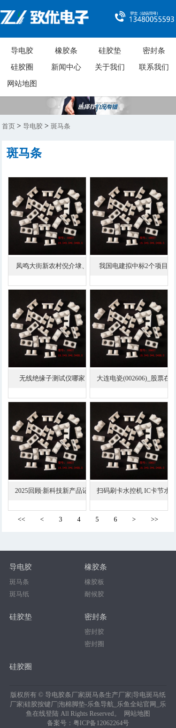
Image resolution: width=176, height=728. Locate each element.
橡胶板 (94, 582)
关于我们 (110, 67)
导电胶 (22, 51)
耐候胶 (94, 594)
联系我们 (154, 67)
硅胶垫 (110, 51)
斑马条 (60, 126)
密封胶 (94, 631)
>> (154, 519)
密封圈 (94, 644)
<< (21, 519)
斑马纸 (19, 594)
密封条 (154, 51)
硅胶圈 (22, 67)
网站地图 (22, 83)
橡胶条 (66, 51)
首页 (8, 126)
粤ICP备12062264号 (101, 723)
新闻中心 (66, 67)
